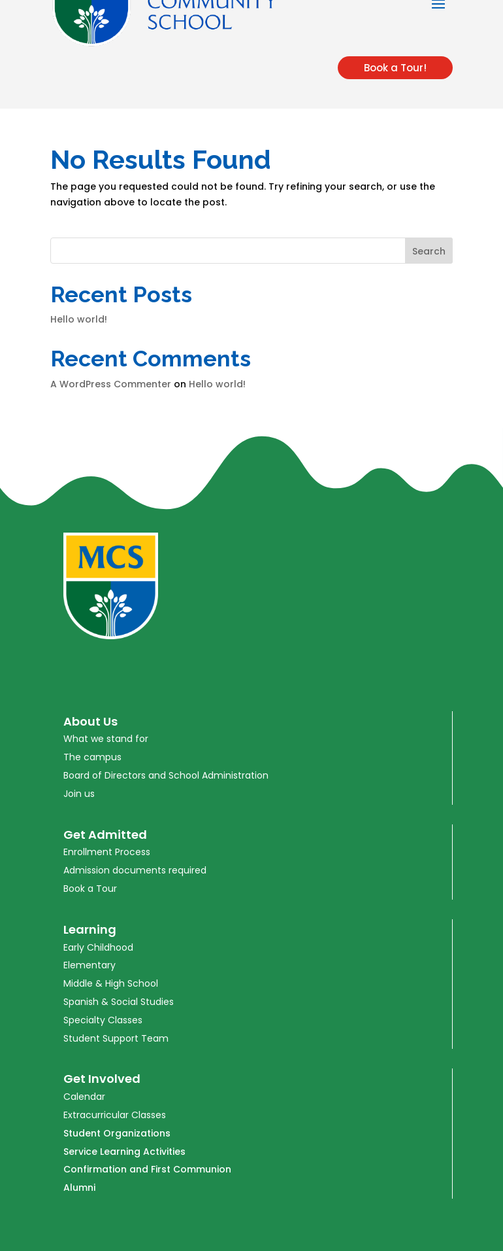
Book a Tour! (395, 68)
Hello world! (78, 319)
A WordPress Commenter (110, 384)
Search (429, 251)
